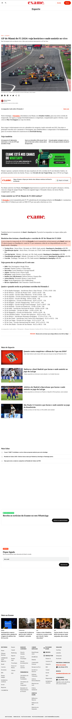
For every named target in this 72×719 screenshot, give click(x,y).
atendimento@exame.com (63, 673)
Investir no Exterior (34, 670)
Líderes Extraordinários (36, 679)
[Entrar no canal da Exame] (60, 520)
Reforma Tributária (34, 675)
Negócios (3, 687)
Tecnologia (14, 663)
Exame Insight (3, 676)
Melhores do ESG (35, 703)
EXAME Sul (35, 657)
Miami (27, 329)
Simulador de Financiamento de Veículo (24, 689)
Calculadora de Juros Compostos (24, 683)
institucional (8, 716)
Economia (3, 670)
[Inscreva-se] (64, 564)
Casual (13, 650)
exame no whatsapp (8, 513)
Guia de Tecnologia (23, 657)
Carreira (3, 667)
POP (12, 673)
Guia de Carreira (22, 666)
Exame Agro (13, 659)
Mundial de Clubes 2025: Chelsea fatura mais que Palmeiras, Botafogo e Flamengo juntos (28, 456)
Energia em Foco (36, 667)
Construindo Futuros (35, 663)
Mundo (13, 647)
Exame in (48, 658)
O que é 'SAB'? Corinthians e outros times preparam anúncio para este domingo (26, 452)
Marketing (14, 653)
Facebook (58, 658)
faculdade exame (48, 648)
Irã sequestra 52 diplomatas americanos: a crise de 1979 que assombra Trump (10, 141)
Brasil (2, 664)
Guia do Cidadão (22, 653)
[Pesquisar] (5, 3)
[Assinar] (59, 3)
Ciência (13, 670)
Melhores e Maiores (35, 699)
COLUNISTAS (4, 690)
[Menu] (2, 3)
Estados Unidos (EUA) (37, 329)
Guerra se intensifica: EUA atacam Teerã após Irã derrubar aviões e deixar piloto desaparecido (36, 141)
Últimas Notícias (3, 654)
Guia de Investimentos (24, 662)
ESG (2, 672)
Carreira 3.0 (49, 661)
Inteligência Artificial (4, 680)
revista (48, 652)
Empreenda (49, 678)
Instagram (59, 655)
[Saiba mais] (66, 109)
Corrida (59, 329)
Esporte (36, 9)
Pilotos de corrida (50, 329)
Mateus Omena (7, 100)
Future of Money (13, 666)
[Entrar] (67, 3)
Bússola (34, 659)
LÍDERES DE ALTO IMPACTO (4, 659)
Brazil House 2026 (35, 653)
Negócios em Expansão (35, 708)
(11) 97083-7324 (63, 679)
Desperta (5, 548)
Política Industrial (34, 688)
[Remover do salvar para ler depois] (19, 95)
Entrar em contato (61, 665)
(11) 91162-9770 (63, 667)
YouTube (58, 650)
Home (2, 35)
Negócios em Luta (35, 684)
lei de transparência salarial (52, 716)
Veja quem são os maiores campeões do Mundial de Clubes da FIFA (22, 461)
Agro (47, 675)
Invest (2, 684)
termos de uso (16, 716)
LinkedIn (58, 653)
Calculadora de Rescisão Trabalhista (24, 677)
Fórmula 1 (20, 329)
